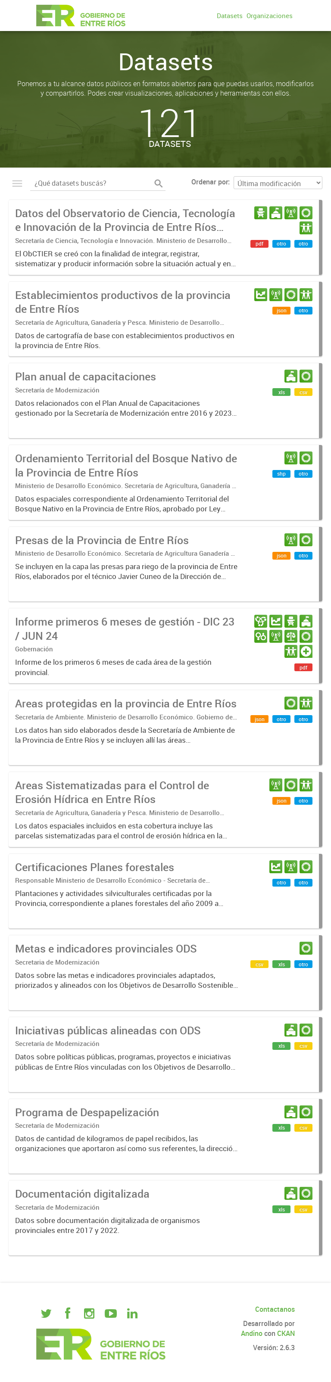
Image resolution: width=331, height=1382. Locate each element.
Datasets (230, 15)
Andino (251, 1333)
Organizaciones (270, 15)
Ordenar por (209, 181)
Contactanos (275, 1309)
